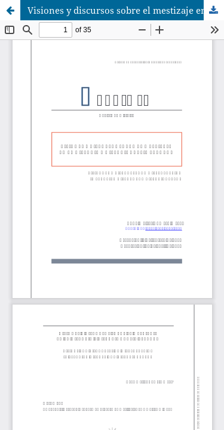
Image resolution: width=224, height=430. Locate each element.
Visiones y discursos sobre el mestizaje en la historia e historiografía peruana (125, 10)
